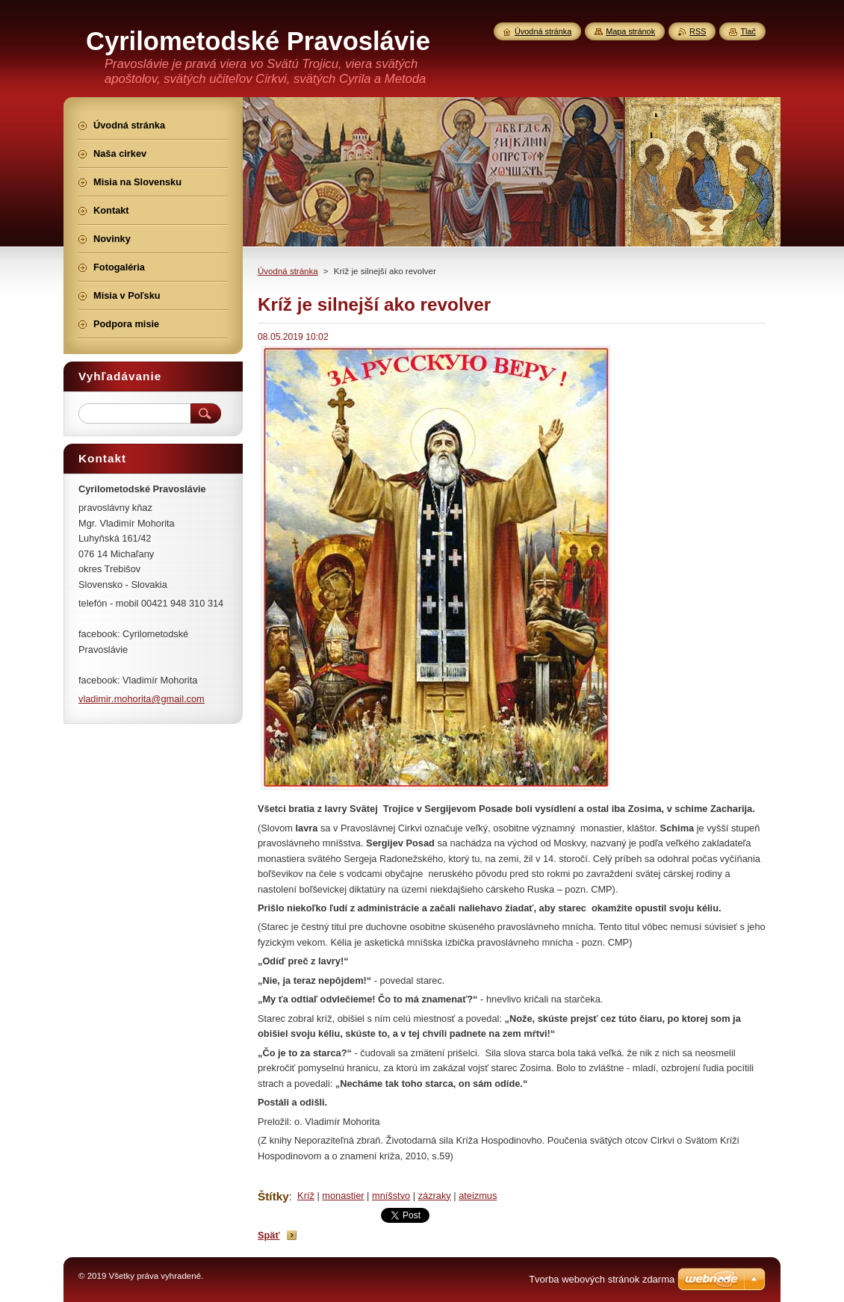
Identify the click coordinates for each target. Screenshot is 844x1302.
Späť (269, 1235)
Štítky (273, 1196)
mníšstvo (391, 1195)
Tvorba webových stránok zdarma (601, 1279)
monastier (343, 1195)
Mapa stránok (630, 31)
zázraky (434, 1195)
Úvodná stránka (288, 271)
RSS (697, 31)
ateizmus (478, 1195)
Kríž (305, 1195)
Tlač (748, 31)
